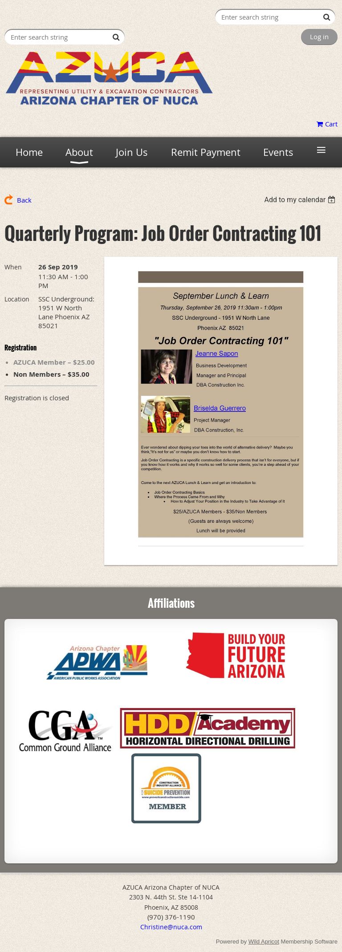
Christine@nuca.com (171, 927)
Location (16, 299)
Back (24, 199)
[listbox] (301, 199)
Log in (319, 36)
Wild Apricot (263, 941)
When (13, 267)
